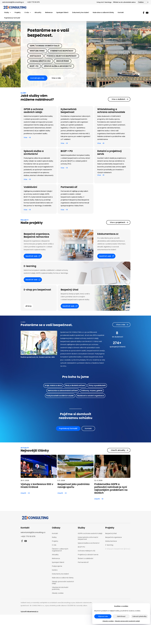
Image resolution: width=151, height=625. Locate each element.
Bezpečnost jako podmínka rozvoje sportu (73, 486)
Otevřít (23, 493)
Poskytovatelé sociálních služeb (60, 395)
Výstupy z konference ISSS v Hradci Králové (37, 486)
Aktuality (38, 12)
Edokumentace (111, 541)
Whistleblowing (37, 51)
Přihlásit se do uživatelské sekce (124, 2)
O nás (27, 12)
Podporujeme (57, 566)
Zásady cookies (108, 621)
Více (25, 137)
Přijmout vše (103, 616)
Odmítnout (121, 616)
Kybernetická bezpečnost (61, 51)
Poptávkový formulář (12, 18)
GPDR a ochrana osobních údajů (33, 111)
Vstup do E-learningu (104, 2)
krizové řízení (62, 61)
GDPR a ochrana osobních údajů (90, 533)
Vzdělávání (30, 187)
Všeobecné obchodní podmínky (60, 588)
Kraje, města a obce (53, 385)
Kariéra (54, 570)
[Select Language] (143, 2)
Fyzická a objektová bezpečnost (61, 56)
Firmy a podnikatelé (97, 385)
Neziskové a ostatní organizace (90, 395)
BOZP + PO (67, 151)
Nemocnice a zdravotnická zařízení (63, 390)
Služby (7, 12)
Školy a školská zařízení (75, 385)
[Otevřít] (29, 493)
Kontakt (121, 12)
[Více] (30, 137)
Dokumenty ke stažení (80, 12)
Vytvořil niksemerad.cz (29, 611)
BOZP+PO (81, 547)
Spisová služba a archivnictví (34, 152)
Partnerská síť (69, 187)
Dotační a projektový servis (109, 152)
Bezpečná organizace (113, 537)
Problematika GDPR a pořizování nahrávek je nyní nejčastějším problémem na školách (111, 488)
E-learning (109, 545)
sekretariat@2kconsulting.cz (13, 2)
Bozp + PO (34, 66)
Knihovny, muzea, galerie (91, 390)
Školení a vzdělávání (85, 558)
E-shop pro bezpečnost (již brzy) (117, 549)
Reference (48, 12)
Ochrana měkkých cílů (40, 61)
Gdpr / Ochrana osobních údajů (44, 46)
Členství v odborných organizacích (60, 550)
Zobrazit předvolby (139, 616)
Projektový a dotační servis (88, 554)
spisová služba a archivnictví (57, 66)
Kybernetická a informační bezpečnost (88, 538)
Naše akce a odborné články (103, 12)
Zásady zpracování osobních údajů (127, 621)
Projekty (18, 12)
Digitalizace (35, 56)
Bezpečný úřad (111, 533)
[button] (28, 306)
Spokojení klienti (62, 12)
